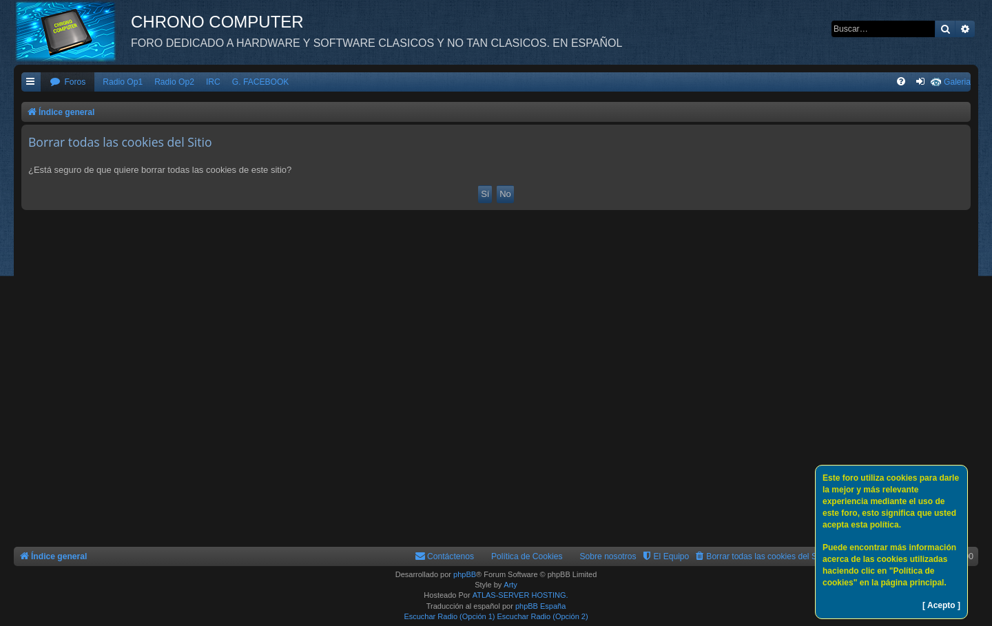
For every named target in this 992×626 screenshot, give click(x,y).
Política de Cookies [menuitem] (527, 556)
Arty (510, 585)
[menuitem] (67, 82)
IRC (213, 82)
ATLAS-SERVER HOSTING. (520, 595)
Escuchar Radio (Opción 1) (449, 616)
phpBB (464, 574)
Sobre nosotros (608, 556)
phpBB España (540, 606)
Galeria (957, 82)
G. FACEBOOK (260, 82)
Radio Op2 (174, 82)
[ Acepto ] (941, 605)
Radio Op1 (123, 82)
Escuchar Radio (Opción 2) (542, 616)
